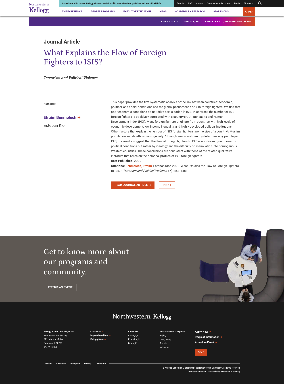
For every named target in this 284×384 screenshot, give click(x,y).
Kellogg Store (98, 339)
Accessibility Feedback (219, 371)
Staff (190, 3)
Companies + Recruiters (218, 3)
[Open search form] (259, 3)
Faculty (180, 3)
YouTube (101, 363)
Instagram (75, 363)
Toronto (163, 343)
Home (163, 21)
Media (237, 3)
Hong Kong (165, 339)
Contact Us (97, 331)
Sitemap (236, 371)
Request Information (209, 337)
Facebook (61, 363)
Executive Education (137, 11)
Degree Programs (103, 11)
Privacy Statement (197, 371)
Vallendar (164, 347)
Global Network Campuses (172, 331)
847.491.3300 (50, 347)
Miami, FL (133, 343)
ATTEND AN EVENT (60, 287)
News (163, 11)
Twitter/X (88, 363)
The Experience (72, 11)
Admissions (221, 11)
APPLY (249, 11)
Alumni (199, 3)
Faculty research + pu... (209, 21)
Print (167, 185)
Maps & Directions (100, 335)
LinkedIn (48, 363)
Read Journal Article (133, 185)
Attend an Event (206, 342)
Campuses (133, 331)
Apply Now (203, 331)
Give (201, 352)
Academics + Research (190, 11)
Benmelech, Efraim (139, 166)
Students (248, 3)
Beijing (163, 335)
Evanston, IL (134, 339)
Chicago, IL (133, 335)
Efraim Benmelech (60, 117)
